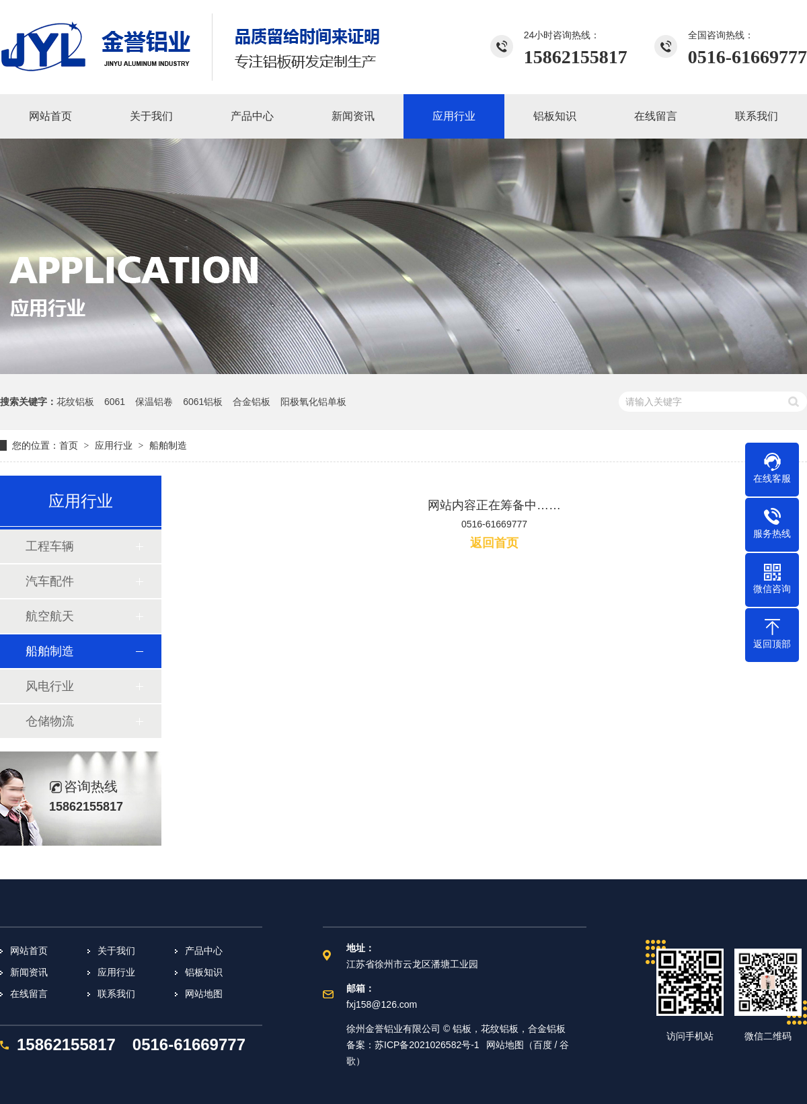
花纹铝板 (75, 401)
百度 (542, 1044)
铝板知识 (204, 972)
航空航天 (50, 616)
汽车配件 (50, 581)
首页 (68, 445)
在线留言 (29, 993)
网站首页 (29, 950)
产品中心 (204, 950)
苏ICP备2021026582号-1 (427, 1044)
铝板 (462, 1028)
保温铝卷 (154, 401)
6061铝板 (203, 401)
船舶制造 (168, 445)
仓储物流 (50, 721)
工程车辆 (50, 546)
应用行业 (113, 445)
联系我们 (116, 993)
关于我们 (116, 950)
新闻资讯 (29, 972)
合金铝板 (251, 401)
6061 (114, 401)
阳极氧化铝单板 (313, 401)
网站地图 (204, 993)
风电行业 (50, 686)
